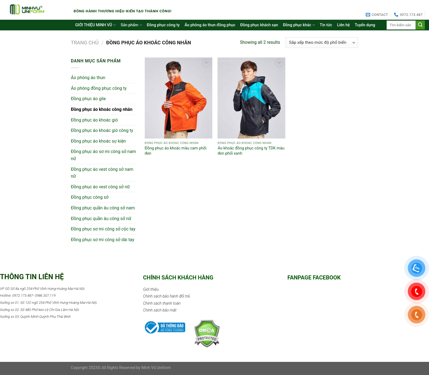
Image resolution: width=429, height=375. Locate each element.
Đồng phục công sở (89, 197)
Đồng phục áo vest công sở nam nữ (102, 173)
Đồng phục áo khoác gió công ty (102, 130)
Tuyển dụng (365, 25)
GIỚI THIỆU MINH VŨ (95, 25)
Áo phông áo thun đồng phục (210, 25)
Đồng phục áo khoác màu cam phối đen (176, 151)
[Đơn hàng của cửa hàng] (322, 42)
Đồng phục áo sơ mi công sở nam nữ (103, 155)
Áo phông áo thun (88, 77)
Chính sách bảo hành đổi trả (166, 296)
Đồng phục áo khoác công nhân (101, 109)
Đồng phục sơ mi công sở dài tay (102, 239)
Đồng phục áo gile (88, 98)
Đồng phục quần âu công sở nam (103, 207)
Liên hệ (343, 25)
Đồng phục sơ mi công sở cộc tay (103, 229)
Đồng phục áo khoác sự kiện (98, 141)
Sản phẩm (131, 25)
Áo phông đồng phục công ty (99, 88)
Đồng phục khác (299, 25)
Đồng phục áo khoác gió (94, 120)
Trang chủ (85, 42)
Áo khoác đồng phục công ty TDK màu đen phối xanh (251, 151)
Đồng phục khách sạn (259, 25)
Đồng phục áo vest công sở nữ (100, 186)
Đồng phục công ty (163, 25)
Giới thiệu (151, 289)
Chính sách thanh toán (162, 303)
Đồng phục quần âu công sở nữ (101, 218)
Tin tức (326, 25)
